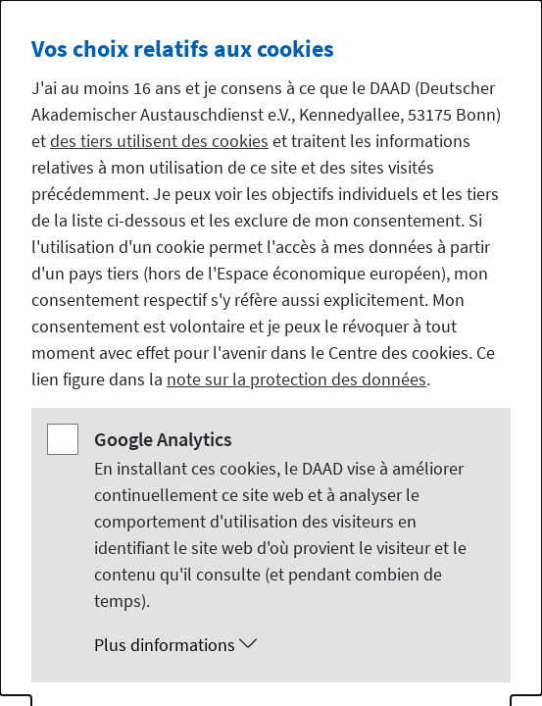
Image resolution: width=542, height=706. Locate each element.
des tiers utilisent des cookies (159, 140)
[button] (290, 645)
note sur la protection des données (296, 379)
